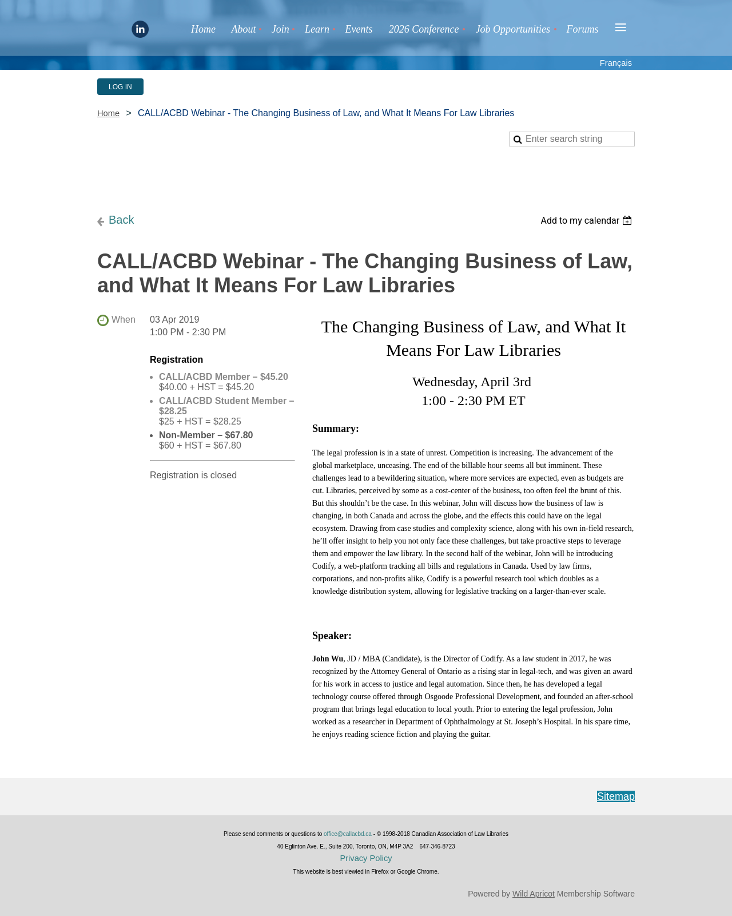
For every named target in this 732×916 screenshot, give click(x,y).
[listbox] (587, 220)
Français (616, 63)
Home (108, 113)
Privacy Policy (366, 858)
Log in (120, 87)
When (124, 319)
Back (121, 219)
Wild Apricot (533, 893)
